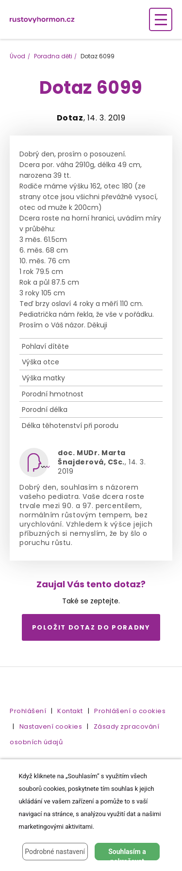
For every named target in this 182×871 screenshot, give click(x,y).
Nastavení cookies (51, 726)
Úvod (17, 56)
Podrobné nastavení (55, 851)
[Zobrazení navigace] (160, 19)
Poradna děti (53, 56)
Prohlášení (28, 711)
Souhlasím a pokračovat (127, 854)
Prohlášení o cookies (129, 711)
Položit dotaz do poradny (91, 627)
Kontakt (70, 711)
